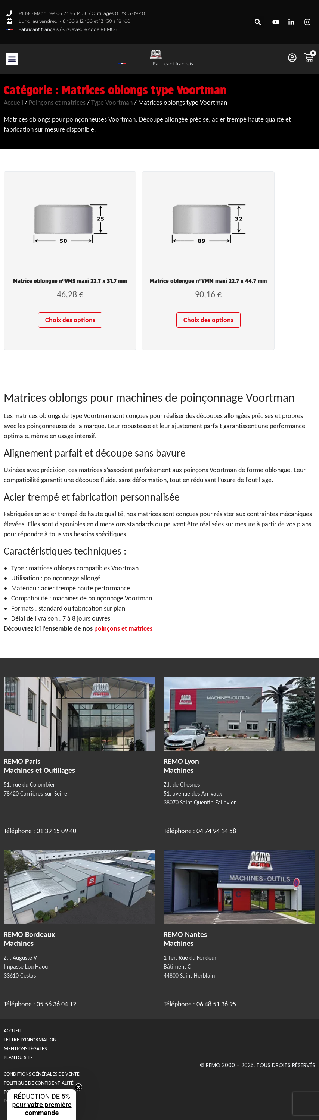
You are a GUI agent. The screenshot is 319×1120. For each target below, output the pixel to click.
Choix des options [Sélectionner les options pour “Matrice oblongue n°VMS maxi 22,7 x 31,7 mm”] (70, 320)
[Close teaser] (78, 1087)
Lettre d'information (30, 1039)
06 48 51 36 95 (216, 1004)
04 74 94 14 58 (216, 831)
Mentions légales (25, 1048)
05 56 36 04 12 (56, 1004)
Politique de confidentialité (39, 1083)
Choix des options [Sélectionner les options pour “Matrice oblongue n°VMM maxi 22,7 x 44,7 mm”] (208, 320)
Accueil (13, 102)
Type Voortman (112, 102)
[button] (258, 22)
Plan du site (18, 1057)
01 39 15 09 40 (55, 831)
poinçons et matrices (123, 628)
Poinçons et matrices (57, 102)
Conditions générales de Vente (42, 1074)
